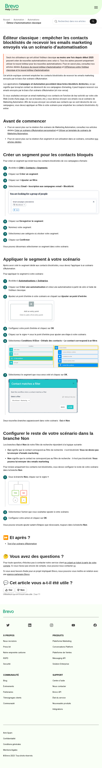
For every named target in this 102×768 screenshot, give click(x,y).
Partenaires (8, 692)
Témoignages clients (12, 698)
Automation (19, 19)
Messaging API (59, 658)
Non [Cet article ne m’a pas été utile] (22, 590)
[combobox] (76, 21)
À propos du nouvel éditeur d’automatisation (41, 67)
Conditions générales (12, 744)
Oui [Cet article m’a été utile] (10, 590)
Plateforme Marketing (62, 641)
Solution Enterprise (61, 664)
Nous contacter (59, 686)
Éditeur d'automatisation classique (24, 23)
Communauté (9, 703)
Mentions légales (10, 750)
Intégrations (58, 709)
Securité (6, 664)
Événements (8, 686)
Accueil (6, 19)
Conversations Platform (63, 647)
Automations (33, 19)
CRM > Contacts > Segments (33, 168)
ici (74, 566)
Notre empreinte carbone (14, 652)
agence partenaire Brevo (18, 574)
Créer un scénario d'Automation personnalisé (35, 130)
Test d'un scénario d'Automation (22, 543)
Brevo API (57, 692)
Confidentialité (9, 739)
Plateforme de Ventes (62, 652)
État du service (59, 698)
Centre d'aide (59, 680)
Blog (5, 680)
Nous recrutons (10, 641)
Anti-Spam (7, 733)
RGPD (5, 658)
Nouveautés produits (62, 703)
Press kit (7, 647)
